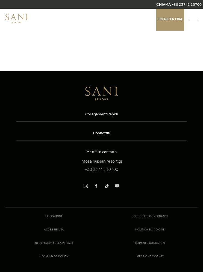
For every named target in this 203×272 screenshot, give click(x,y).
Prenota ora (170, 20)
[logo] (16, 22)
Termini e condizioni (150, 243)
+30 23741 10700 (101, 170)
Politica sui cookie (150, 230)
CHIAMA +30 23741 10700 (179, 5)
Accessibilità (54, 230)
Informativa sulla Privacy (54, 243)
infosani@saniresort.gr (101, 162)
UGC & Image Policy (54, 256)
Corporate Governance (150, 216)
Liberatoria (54, 216)
